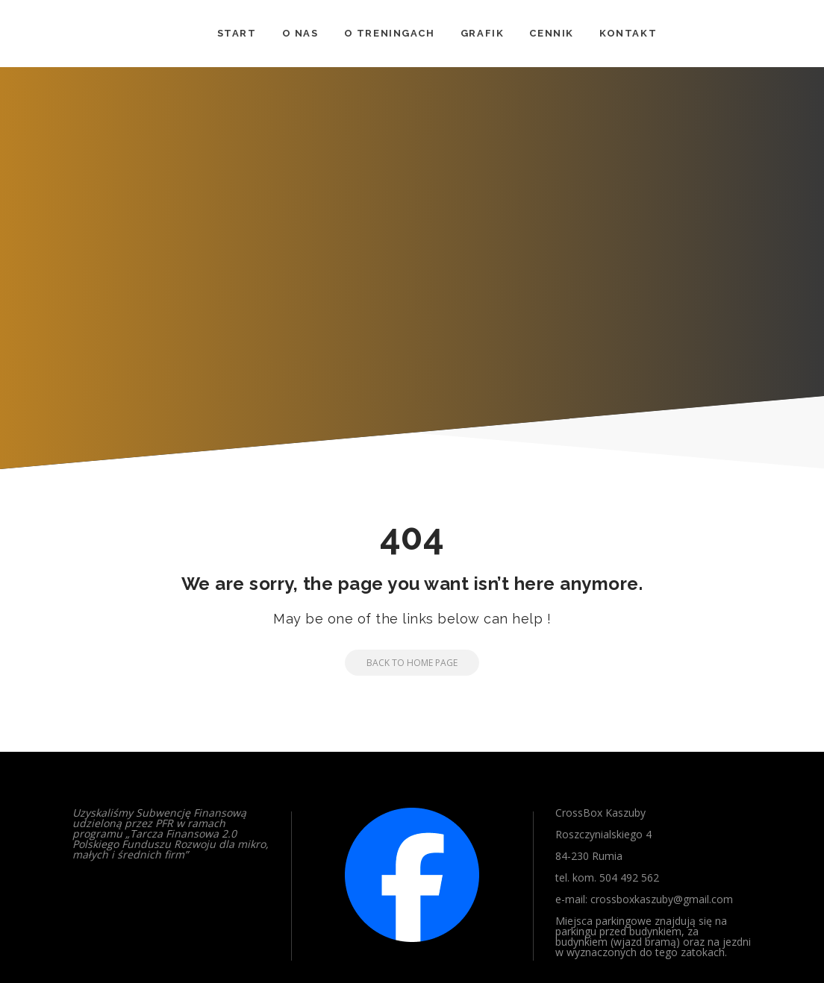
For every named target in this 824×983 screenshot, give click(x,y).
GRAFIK (483, 33)
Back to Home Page (401, 662)
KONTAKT (628, 33)
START (237, 33)
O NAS (300, 33)
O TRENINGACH (389, 33)
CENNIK (551, 33)
